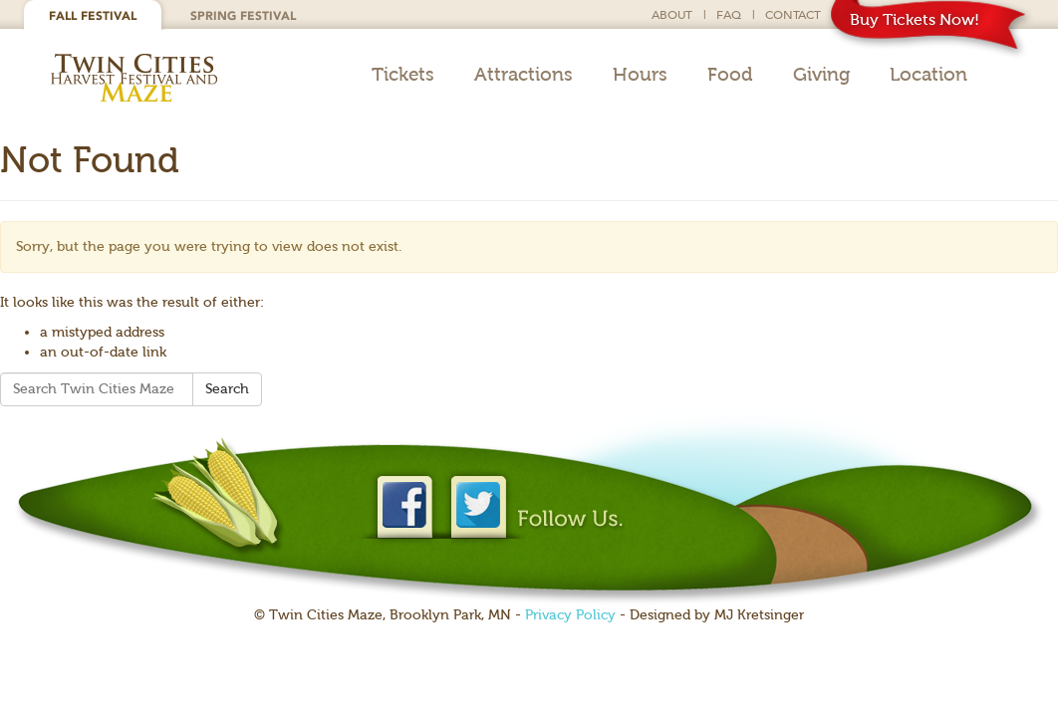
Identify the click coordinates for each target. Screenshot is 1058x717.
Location (928, 75)
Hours (640, 75)
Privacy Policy (570, 614)
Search (227, 388)
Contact (793, 14)
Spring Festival (243, 16)
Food (730, 75)
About (672, 14)
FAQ (728, 14)
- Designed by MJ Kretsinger (710, 614)
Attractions (523, 75)
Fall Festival (92, 16)
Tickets (403, 75)
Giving (821, 75)
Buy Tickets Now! (914, 19)
